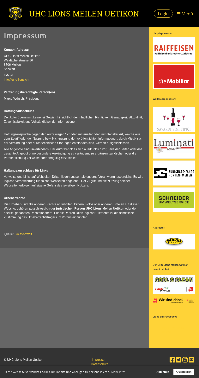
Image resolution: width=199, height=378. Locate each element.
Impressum (99, 359)
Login (163, 13)
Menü (185, 13)
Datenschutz (99, 364)
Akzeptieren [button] (184, 371)
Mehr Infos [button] (118, 372)
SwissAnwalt (23, 234)
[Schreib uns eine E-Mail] (191, 359)
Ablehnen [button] (162, 371)
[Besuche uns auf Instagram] (185, 359)
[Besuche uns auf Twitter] (178, 359)
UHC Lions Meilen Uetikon (84, 13)
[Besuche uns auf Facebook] (172, 359)
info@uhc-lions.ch (16, 79)
